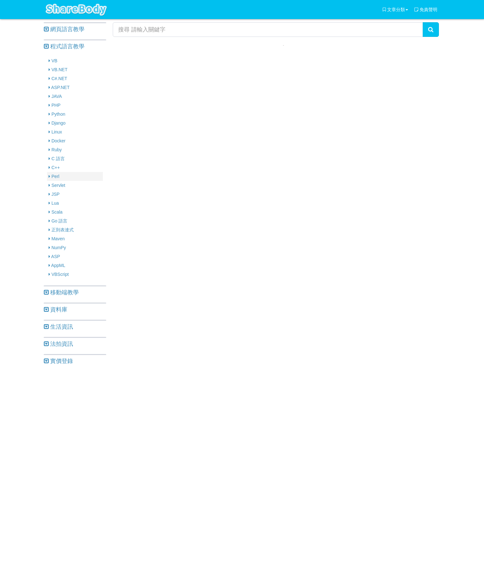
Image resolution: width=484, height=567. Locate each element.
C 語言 (57, 158)
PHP (55, 105)
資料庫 (55, 309)
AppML (57, 265)
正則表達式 (61, 229)
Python (57, 114)
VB (53, 60)
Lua (54, 203)
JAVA (55, 96)
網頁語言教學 (64, 29)
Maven (57, 238)
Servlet (57, 185)
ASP (54, 256)
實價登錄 (58, 361)
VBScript (59, 274)
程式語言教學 (64, 46)
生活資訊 (58, 327)
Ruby (55, 149)
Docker (57, 140)
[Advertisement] (74, 466)
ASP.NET (59, 87)
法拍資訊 (58, 344)
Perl (54, 176)
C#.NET (58, 78)
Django (57, 123)
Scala (56, 212)
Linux (55, 131)
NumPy (57, 247)
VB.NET (58, 69)
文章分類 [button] (395, 9)
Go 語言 (58, 220)
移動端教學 (61, 292)
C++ (54, 167)
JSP (54, 194)
